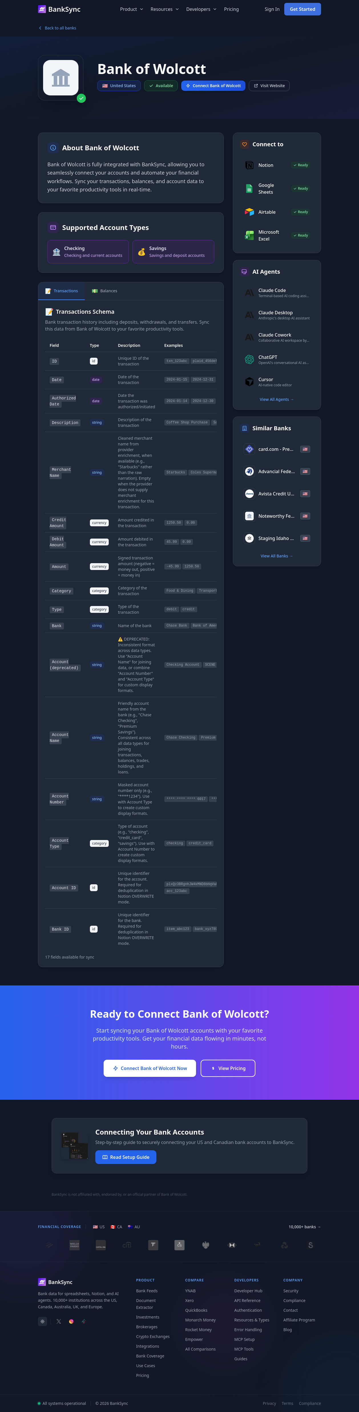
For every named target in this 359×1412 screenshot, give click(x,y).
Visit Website (269, 85)
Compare (194, 1280)
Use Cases (145, 1365)
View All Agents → (277, 399)
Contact (290, 1310)
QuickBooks (196, 1310)
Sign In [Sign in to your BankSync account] (272, 9)
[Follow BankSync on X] (58, 1321)
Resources (165, 9)
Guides (240, 1358)
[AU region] (134, 1227)
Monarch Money (200, 1320)
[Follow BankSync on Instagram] (71, 1321)
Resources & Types (251, 1320)
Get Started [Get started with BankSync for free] (302, 9)
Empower (194, 1339)
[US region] (98, 1227)
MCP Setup (244, 1339)
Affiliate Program (299, 1320)
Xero (189, 1300)
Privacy (269, 1403)
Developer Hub (248, 1290)
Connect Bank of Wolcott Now (150, 1068)
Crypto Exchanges (153, 1336)
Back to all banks (57, 28)
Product (132, 9)
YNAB (190, 1290)
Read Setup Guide (126, 1157)
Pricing (231, 9)
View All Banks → (277, 556)
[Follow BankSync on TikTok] (83, 1321)
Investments (148, 1317)
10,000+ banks (305, 1227)
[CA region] (116, 1227)
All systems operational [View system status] (62, 1403)
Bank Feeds (147, 1290)
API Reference (247, 1300)
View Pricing (227, 1068)
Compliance (294, 1300)
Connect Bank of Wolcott (213, 85)
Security (291, 1290)
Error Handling (248, 1329)
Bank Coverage (150, 1356)
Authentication (248, 1310)
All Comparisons (200, 1349)
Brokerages (147, 1326)
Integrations (147, 1346)
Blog (287, 1329)
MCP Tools (244, 1349)
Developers (201, 9)
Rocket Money (198, 1329)
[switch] (42, 1321)
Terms (287, 1403)
